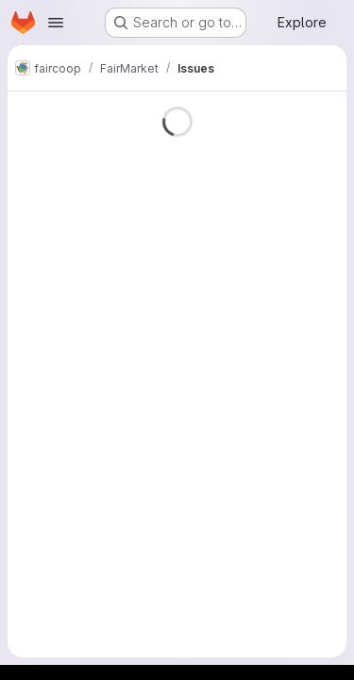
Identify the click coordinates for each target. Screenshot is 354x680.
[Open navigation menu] (56, 23)
